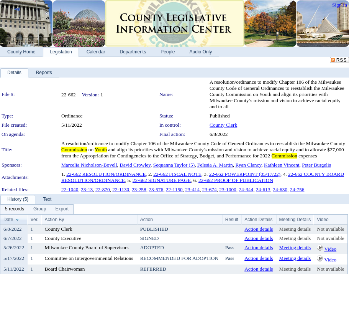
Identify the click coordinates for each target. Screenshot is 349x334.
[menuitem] (14, 209)
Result (231, 219)
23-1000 (227, 189)
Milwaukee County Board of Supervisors (87, 247)
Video (330, 249)
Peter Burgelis (316, 165)
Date (8, 219)
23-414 (192, 189)
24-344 (246, 189)
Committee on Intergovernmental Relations (89, 258)
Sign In (339, 5)
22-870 (102, 189)
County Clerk (223, 125)
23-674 (209, 189)
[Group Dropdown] (40, 209)
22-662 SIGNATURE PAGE (162, 180)
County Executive (63, 238)
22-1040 (69, 189)
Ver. (35, 219)
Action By (54, 219)
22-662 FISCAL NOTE (177, 174)
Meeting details (295, 229)
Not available (330, 229)
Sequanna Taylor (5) (174, 165)
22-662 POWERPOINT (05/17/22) (244, 174)
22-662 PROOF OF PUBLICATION (235, 180)
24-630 (280, 189)
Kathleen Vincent (282, 165)
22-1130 (120, 189)
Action (146, 219)
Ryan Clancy (248, 165)
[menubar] (37, 209)
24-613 (263, 189)
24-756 (297, 189)
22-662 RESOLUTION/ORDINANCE (106, 174)
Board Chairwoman (65, 269)
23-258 (139, 189)
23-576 (156, 189)
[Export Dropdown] (62, 209)
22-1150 (174, 189)
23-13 (87, 189)
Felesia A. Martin (215, 165)
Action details (258, 229)
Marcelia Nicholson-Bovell (89, 165)
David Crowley (135, 165)
